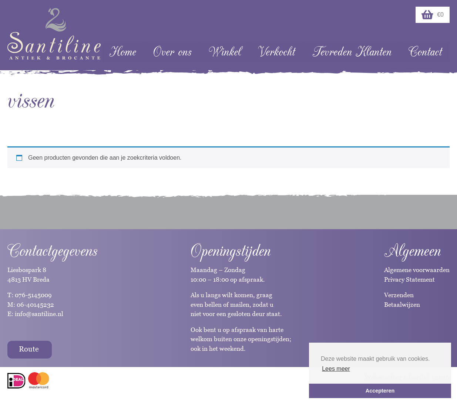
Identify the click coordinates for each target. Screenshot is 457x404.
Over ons (172, 52)
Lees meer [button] (336, 369)
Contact (425, 52)
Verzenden (399, 295)
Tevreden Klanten (352, 52)
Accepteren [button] (380, 391)
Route (29, 349)
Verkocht (276, 52)
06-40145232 (35, 304)
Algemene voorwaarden (417, 270)
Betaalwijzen (402, 304)
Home (122, 52)
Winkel (225, 52)
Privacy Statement (409, 279)
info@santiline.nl (39, 314)
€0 (432, 15)
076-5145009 (32, 295)
